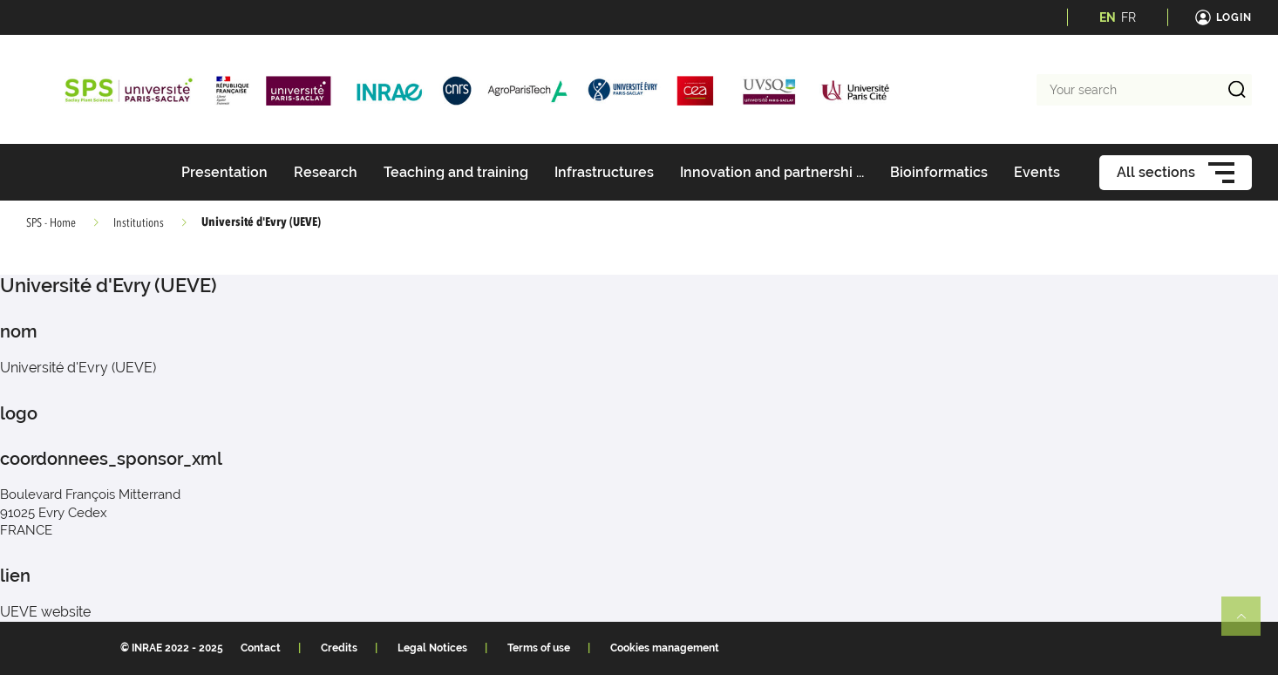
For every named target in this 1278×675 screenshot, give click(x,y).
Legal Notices (432, 648)
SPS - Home (51, 223)
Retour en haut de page (1248, 623)
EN (1107, 17)
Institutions (138, 223)
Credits (339, 648)
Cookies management (664, 648)
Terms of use (538, 648)
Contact (261, 648)
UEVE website (45, 611)
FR (1128, 17)
